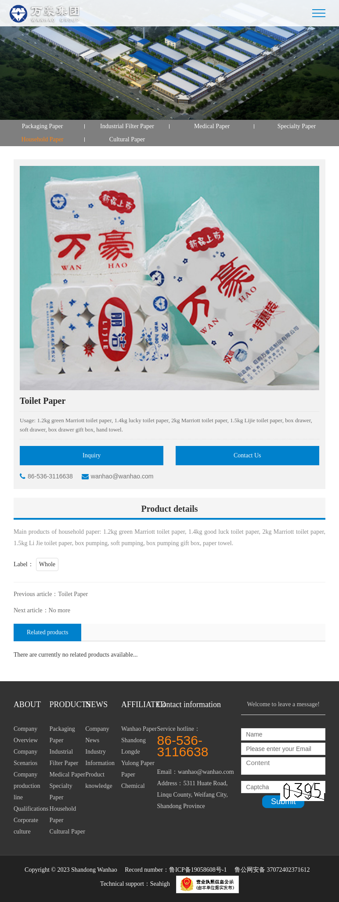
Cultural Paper (127, 139)
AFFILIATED (139, 704)
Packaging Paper (42, 126)
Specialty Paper (297, 126)
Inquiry (92, 455)
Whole (47, 564)
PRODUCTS (68, 704)
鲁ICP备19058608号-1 (198, 869)
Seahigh (160, 883)
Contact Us (247, 455)
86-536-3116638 (46, 476)
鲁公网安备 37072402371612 (272, 869)
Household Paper (42, 139)
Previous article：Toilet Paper (51, 594)
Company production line (27, 786)
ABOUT (27, 704)
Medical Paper (212, 126)
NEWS (96, 704)
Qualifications (31, 808)
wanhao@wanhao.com (118, 476)
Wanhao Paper (139, 729)
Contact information (189, 704)
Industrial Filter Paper (127, 126)
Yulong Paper (138, 763)
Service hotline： (199, 742)
